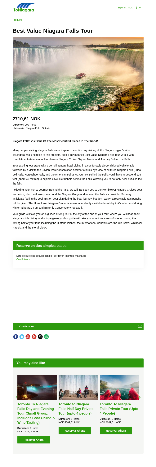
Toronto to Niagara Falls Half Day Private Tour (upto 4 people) (76, 408)
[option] (37, 409)
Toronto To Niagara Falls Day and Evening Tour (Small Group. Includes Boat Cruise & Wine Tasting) (36, 413)
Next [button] (139, 397)
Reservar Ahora (34, 439)
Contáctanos (23, 259)
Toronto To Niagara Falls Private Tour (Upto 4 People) (119, 408)
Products (17, 19)
